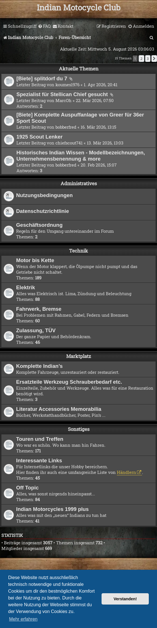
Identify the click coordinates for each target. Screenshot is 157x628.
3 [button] (148, 58)
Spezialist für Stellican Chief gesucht (62, 94)
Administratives (79, 183)
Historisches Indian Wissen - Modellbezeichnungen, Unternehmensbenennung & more (80, 156)
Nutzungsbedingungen (44, 195)
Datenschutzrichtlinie (42, 211)
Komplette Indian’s (39, 366)
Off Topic (27, 488)
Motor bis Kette (35, 260)
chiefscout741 (69, 143)
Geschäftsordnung (39, 225)
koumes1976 (67, 84)
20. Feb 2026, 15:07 (99, 165)
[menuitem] (44, 26)
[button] (154, 58)
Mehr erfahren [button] (23, 619)
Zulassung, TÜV (36, 330)
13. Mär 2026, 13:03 (105, 143)
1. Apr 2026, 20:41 (100, 84)
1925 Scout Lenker (39, 137)
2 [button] (141, 58)
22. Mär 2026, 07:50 (95, 100)
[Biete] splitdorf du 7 (42, 78)
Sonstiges (78, 429)
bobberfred (65, 127)
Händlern (126, 472)
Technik (78, 250)
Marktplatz (78, 356)
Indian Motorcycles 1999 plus (52, 509)
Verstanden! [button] (125, 599)
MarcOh (63, 100)
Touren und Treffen (39, 439)
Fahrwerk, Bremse (38, 309)
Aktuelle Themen (78, 68)
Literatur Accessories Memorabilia (58, 409)
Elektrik (25, 287)
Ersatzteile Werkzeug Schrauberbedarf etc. (69, 382)
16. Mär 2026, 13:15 (98, 127)
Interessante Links (39, 460)
